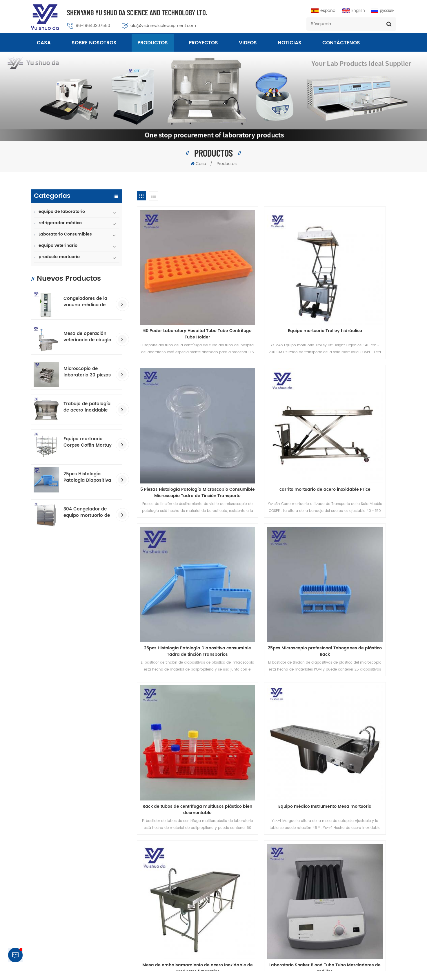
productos (85, 730)
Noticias (289, 43)
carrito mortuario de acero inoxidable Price (178, 414)
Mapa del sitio (331, 730)
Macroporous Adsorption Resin (266, 962)
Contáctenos (341, 43)
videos (248, 43)
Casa (44, 43)
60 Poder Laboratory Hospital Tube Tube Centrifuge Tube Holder (178, 295)
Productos (152, 43)
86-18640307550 (93, 25)
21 (224, 698)
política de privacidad (294, 955)
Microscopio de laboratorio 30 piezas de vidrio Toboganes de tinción (87, 372)
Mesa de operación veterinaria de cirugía (87, 337)
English (353, 10)
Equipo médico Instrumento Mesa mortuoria (266, 534)
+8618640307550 (355, 906)
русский (383, 10)
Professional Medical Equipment (204, 962)
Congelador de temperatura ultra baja (238, 917)
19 (198, 698)
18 (185, 698)
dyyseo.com (329, 962)
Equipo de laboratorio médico (228, 908)
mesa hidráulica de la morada (229, 888)
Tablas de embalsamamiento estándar (237, 868)
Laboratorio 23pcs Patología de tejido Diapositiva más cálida (355, 653)
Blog (289, 730)
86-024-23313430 (342, 874)
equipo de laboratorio (62, 211)
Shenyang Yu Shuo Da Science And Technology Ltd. (137, 12)
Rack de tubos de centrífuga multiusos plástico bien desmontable (178, 534)
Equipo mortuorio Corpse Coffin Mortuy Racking (87, 442)
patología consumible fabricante (232, 878)
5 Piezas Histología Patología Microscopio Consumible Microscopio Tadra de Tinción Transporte (355, 295)
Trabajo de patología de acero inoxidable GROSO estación (86, 407)
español (323, 10)
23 (250, 698)
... (171, 698)
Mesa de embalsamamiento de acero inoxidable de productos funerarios (354, 534)
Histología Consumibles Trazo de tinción (239, 898)
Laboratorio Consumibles (65, 234)
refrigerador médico (60, 223)
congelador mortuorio (221, 858)
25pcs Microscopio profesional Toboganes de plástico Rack (355, 414)
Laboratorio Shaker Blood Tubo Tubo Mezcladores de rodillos (178, 653)
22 (237, 698)
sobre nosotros (94, 43)
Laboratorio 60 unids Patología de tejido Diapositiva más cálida (266, 653)
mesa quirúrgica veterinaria (227, 848)
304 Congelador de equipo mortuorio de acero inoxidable (86, 512)
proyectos (203, 43)
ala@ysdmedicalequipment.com (163, 25)
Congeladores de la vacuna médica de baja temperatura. (85, 302)
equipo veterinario (58, 245)
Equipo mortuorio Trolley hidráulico (266, 292)
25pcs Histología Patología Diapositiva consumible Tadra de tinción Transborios (87, 477)
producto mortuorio (59, 256)
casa (47, 730)
